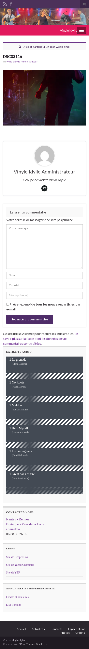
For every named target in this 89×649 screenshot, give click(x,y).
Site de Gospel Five (17, 557)
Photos (65, 632)
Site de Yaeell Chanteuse (20, 564)
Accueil (21, 629)
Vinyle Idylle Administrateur (22, 61)
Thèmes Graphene (36, 644)
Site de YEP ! (13, 572)
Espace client (76, 629)
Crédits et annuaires (17, 597)
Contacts (56, 629)
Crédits (80, 632)
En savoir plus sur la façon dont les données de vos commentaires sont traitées (40, 338)
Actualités (38, 629)
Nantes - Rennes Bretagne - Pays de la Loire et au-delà (25, 524)
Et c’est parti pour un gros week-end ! (46, 46)
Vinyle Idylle (68, 30)
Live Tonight (13, 604)
